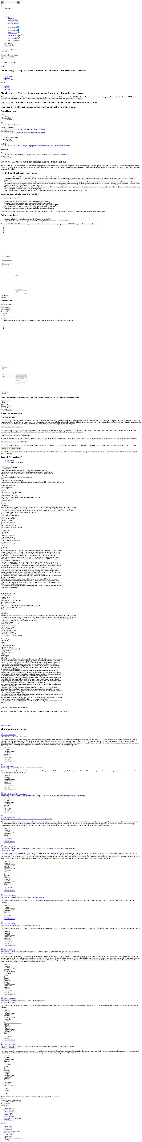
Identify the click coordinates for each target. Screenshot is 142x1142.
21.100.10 (72, 320)
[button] (3, 82)
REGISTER (11, 57)
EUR (2, 51)
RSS (5, 1093)
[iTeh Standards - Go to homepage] (9, 3)
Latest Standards (9, 1108)
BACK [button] (6, 74)
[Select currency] (8, 50)
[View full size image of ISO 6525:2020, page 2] (8, 293)
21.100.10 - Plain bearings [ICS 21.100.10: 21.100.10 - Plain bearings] (12, 124)
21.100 (67, 320)
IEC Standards (8, 1115)
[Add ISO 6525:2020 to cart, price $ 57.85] (8, 308)
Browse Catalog (9, 1110)
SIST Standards (9, 1111)
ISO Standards (8, 1113)
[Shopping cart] (71, 53)
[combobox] (9, 317)
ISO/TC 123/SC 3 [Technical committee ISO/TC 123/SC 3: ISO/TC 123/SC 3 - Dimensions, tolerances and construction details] (9, 79)
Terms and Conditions (24, 1097)
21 (64, 320)
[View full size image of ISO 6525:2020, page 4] (22, 293)
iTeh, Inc (56, 1097)
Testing (6, 1139)
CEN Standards (9, 1116)
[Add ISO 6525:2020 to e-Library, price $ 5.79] (3, 319)
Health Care (8, 1134)
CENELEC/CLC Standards (12, 1118)
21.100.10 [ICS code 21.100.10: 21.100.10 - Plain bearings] (7, 78)
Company (7, 1090)
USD (5, 51)
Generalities (8, 1129)
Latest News (8, 1126)
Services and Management (12, 1131)
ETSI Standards (9, 1120)
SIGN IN (3, 57)
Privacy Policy (38, 1097)
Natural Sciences (9, 1133)
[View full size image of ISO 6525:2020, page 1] (8, 273)
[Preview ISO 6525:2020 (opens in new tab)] (3, 307)
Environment (8, 1136)
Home (6, 1088)
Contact (6, 1092)
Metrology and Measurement (13, 1138)
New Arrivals (8, 1128)
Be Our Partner (5, 1103)
